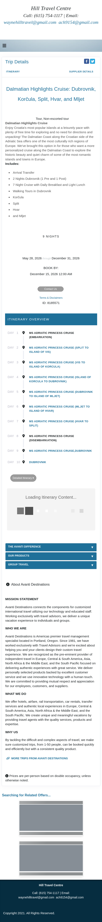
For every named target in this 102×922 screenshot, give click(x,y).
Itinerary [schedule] (13, 71)
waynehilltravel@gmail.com (30, 22)
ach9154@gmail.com (78, 22)
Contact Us (50, 289)
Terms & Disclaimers (51, 297)
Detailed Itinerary (23, 478)
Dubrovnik (37, 462)
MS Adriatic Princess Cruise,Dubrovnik (60, 450)
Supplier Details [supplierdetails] (81, 71)
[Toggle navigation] (4, 46)
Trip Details (17, 61)
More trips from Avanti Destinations (37, 758)
